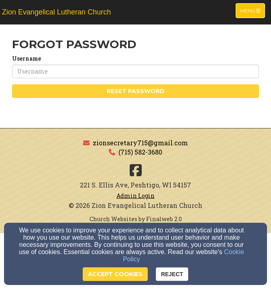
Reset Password (136, 91)
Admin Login (135, 195)
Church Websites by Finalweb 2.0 (136, 219)
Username (26, 58)
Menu (252, 10)
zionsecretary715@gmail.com (140, 142)
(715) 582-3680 (140, 152)
